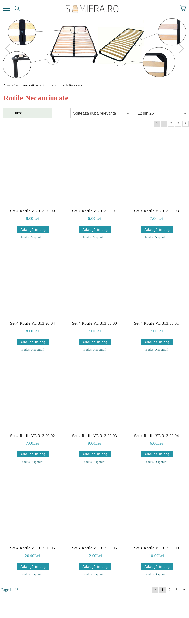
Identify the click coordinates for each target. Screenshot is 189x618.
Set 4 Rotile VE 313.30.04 (156, 436)
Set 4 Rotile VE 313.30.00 (94, 323)
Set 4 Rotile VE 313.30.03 (94, 436)
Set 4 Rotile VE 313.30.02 (32, 436)
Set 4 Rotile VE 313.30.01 (156, 323)
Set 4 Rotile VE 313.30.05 (32, 548)
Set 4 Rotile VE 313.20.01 (94, 211)
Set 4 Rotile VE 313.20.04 (32, 323)
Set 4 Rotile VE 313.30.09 (156, 548)
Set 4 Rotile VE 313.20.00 (32, 211)
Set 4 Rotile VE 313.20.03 (156, 211)
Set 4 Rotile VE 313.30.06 (94, 548)
